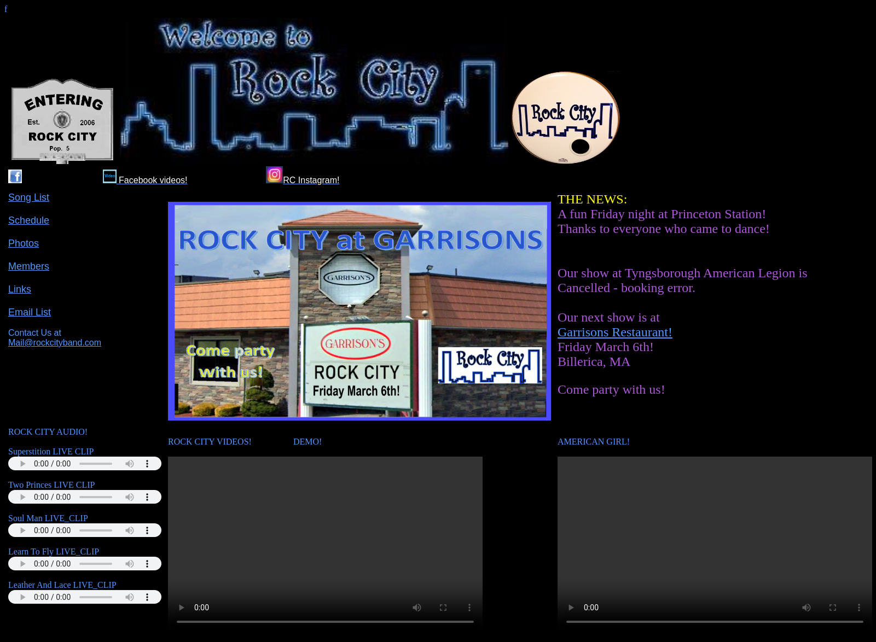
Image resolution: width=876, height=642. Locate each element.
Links (19, 289)
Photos (23, 243)
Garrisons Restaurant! (615, 332)
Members (28, 266)
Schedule (28, 220)
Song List (28, 197)
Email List (29, 312)
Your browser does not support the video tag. (325, 545)
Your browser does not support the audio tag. (84, 463)
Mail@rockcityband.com (54, 342)
